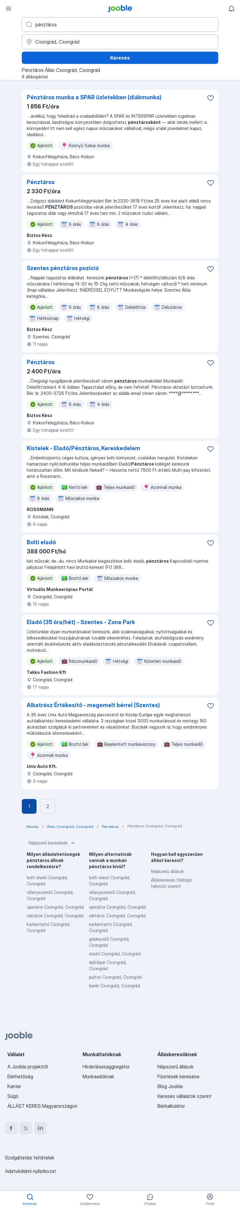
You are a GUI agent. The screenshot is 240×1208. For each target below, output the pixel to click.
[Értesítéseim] (231, 9)
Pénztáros (41, 182)
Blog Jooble (170, 1086)
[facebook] (11, 1128)
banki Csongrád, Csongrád (114, 985)
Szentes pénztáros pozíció (63, 268)
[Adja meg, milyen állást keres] (120, 24)
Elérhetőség (20, 1076)
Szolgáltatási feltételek (29, 1158)
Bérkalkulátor (171, 1106)
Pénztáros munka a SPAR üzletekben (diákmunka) (94, 97)
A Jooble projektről (27, 1067)
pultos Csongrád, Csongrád (115, 977)
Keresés (120, 58)
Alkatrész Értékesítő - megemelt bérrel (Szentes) (93, 705)
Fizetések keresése (178, 1076)
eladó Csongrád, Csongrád (115, 953)
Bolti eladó (41, 542)
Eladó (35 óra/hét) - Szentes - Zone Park (81, 622)
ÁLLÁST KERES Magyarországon (42, 1106)
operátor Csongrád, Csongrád (55, 907)
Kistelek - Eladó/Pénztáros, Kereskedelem (83, 448)
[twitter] (26, 1128)
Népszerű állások (167, 871)
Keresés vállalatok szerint (184, 1096)
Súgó (12, 1096)
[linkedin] (40, 1128)
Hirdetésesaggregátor (106, 1067)
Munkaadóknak (98, 1076)
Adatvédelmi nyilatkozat (30, 1171)
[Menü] (8, 8)
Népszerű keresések (52, 843)
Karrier (14, 1086)
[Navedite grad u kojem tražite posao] (120, 41)
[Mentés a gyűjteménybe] (210, 98)
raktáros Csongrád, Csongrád (55, 915)
